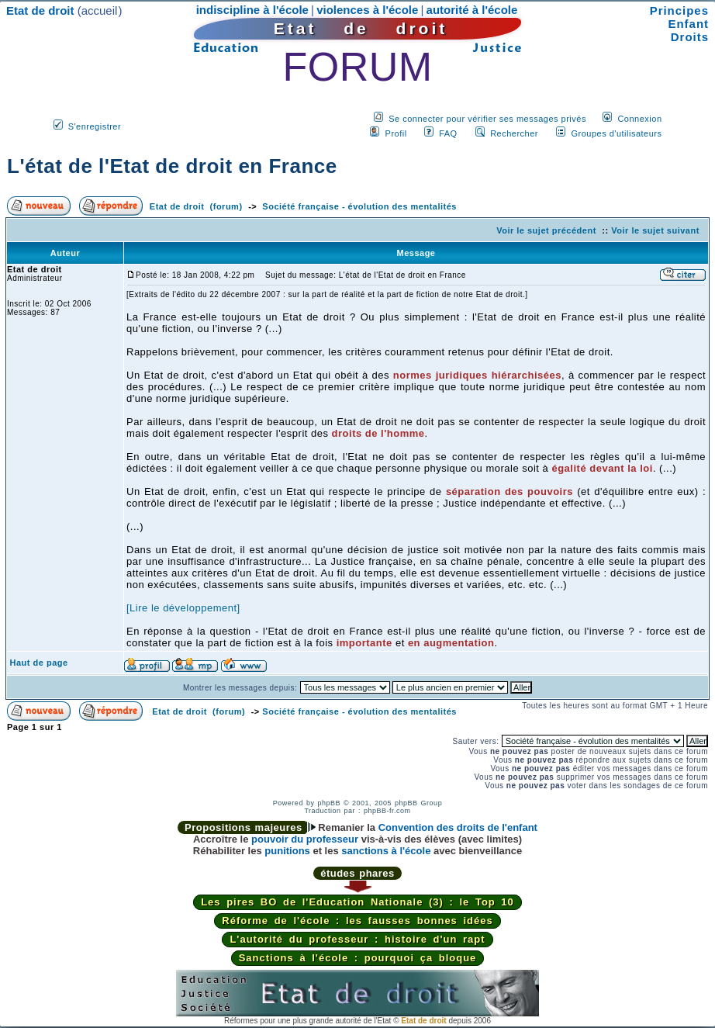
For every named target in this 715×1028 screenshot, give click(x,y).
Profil (396, 133)
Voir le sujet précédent (546, 230)
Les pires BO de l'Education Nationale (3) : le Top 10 (357, 902)
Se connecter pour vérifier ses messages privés (487, 118)
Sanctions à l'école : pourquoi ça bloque (358, 958)
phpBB (328, 803)
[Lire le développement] (183, 608)
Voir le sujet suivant (655, 230)
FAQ (448, 133)
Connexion (639, 118)
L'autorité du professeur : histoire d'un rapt (357, 939)
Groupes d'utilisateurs (616, 133)
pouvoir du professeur (304, 839)
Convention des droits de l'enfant (457, 827)
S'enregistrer (95, 126)
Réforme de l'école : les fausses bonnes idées (357, 920)
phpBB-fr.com (387, 811)
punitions (287, 851)
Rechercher (514, 133)
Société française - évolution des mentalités (359, 206)
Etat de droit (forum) (196, 206)
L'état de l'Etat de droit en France (172, 166)
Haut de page (39, 662)
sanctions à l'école (385, 851)
